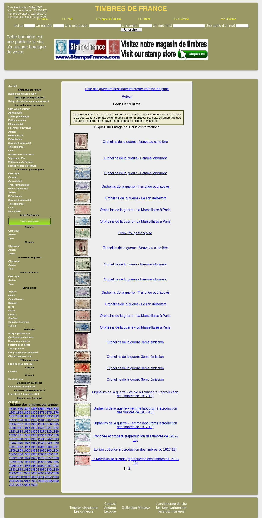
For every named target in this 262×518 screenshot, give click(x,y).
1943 (55, 439)
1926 (34, 431)
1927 (41, 431)
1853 (34, 408)
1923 (12, 431)
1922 (55, 427)
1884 (41, 416)
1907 (19, 424)
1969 (41, 454)
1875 (48, 412)
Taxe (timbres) (16, 147)
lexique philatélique (19, 333)
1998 (48, 469)
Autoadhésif (15, 112)
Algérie (12, 291)
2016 (26, 481)
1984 (48, 462)
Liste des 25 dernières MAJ (23, 394)
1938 (19, 439)
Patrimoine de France (20, 162)
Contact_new (15, 379)
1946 (26, 443)
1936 (55, 435)
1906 (12, 424)
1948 (41, 443)
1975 (34, 458)
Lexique (110, 511)
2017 (34, 481)
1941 (41, 439)
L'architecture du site (171, 504)
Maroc (11, 310)
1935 (48, 435)
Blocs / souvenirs (18, 188)
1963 (48, 450)
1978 (55, 458)
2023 (26, 484)
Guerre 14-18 (15, 135)
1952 (19, 446)
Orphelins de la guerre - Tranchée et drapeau (135, 186)
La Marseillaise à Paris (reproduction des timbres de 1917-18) (135, 461)
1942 (48, 439)
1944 (12, 443)
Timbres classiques (83, 507)
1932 (26, 435)
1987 (19, 465)
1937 (12, 439)
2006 (55, 473)
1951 (12, 446)
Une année (130, 25)
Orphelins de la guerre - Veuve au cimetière (135, 141)
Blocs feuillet (15, 124)
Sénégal (13, 318)
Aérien (12, 131)
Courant (13, 177)
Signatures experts (19, 341)
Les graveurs (84, 511)
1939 (26, 439)
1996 (34, 469)
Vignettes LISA (16, 158)
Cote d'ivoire (15, 299)
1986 (12, 465)
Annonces (14, 401)
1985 (55, 462)
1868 (19, 412)
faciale (19, 25)
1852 (26, 408)
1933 (34, 435)
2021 (12, 484)
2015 (19, 481)
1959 (19, 450)
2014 (12, 481)
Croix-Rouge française (135, 233)
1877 (12, 416)
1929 (55, 431)
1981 (26, 462)
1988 (26, 465)
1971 (55, 454)
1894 (19, 420)
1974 (26, 458)
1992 (55, 465)
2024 (34, 484)
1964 (55, 450)
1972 (12, 458)
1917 (19, 427)
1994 (19, 469)
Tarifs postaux (16, 348)
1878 (19, 416)
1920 (41, 427)
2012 (48, 477)
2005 (48, 473)
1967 (26, 454)
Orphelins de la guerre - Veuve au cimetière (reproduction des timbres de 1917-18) (135, 394)
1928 (48, 431)
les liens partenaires (171, 507)
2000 (12, 473)
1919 (34, 427)
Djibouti (12, 303)
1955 (41, 446)
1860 (48, 408)
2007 (12, 477)
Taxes (11, 253)
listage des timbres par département (28, 101)
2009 (26, 477)
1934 (41, 435)
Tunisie (12, 326)
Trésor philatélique (18, 116)
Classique (14, 173)
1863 (12, 412)
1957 (55, 446)
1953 (26, 446)
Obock (12, 314)
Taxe (11, 238)
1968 (34, 454)
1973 (19, 458)
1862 (55, 408)
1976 (41, 458)
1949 (48, 443)
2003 (34, 473)
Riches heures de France (22, 166)
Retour (127, 96)
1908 (26, 424)
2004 (41, 473)
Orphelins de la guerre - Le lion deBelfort (135, 198)
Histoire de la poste (19, 345)
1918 (26, 427)
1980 (19, 462)
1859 (41, 408)
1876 (55, 412)
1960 (26, 450)
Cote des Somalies (18, 322)
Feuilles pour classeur (20, 363)
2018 (41, 481)
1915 (55, 424)
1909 (34, 424)
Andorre (110, 507)
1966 (19, 454)
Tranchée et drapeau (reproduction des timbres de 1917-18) (135, 438)
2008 (19, 477)
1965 (12, 454)
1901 (41, 420)
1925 (26, 431)
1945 (19, 443)
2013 (55, 477)
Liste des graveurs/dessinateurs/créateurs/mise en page (127, 89)
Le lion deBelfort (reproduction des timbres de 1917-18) (135, 449)
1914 (48, 424)
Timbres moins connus (29, 221)
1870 (34, 412)
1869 (26, 412)
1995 (26, 469)
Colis (11, 150)
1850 (19, 408)
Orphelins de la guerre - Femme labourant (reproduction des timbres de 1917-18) (135, 410)
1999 (55, 469)
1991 (48, 465)
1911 (41, 424)
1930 (12, 435)
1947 (34, 443)
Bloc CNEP (14, 211)
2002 (26, 473)
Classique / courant (19, 109)
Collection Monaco (136, 507)
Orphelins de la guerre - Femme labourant (135, 158)
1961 (34, 450)
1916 (12, 427)
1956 (48, 446)
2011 (41, 477)
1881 (34, 416)
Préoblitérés (15, 139)
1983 (41, 462)
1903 (55, 420)
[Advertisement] (215, 146)
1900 (34, 420)
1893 (12, 420)
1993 (12, 469)
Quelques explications (21, 337)
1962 (41, 450)
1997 (41, 469)
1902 (48, 420)
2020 (55, 481)
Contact (12, 371)
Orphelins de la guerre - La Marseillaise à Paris (135, 210)
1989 (34, 465)
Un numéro (44, 25)
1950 (55, 443)
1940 (34, 439)
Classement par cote (19, 356)
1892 (55, 416)
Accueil (12, 86)
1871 (41, 412)
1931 (19, 435)
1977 (48, 458)
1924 (19, 431)
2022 (19, 484)
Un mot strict (163, 25)
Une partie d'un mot (220, 25)
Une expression (77, 25)
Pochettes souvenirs (19, 128)
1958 (12, 450)
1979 (12, 462)
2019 (48, 481)
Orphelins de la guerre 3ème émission (135, 342)
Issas (11, 307)
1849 (12, 408)
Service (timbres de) (19, 143)
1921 (48, 427)
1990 (41, 465)
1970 (48, 454)
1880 (26, 416)
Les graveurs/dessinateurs (23, 352)
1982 (34, 462)
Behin (11, 295)
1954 (34, 446)
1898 (26, 420)
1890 (48, 416)
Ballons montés (17, 120)
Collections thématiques (22, 386)
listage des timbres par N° (23, 93)
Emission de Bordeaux (21, 154)
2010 (34, 477)
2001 (19, 473)
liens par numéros (171, 511)
